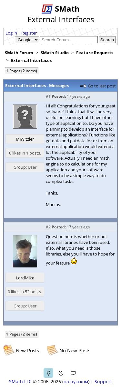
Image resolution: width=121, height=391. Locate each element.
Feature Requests (94, 52)
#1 (48, 96)
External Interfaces (31, 60)
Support (103, 381)
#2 (48, 227)
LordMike (25, 278)
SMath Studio (55, 52)
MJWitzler (25, 139)
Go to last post (102, 86)
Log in (11, 33)
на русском (76, 381)
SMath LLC (20, 381)
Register (29, 33)
